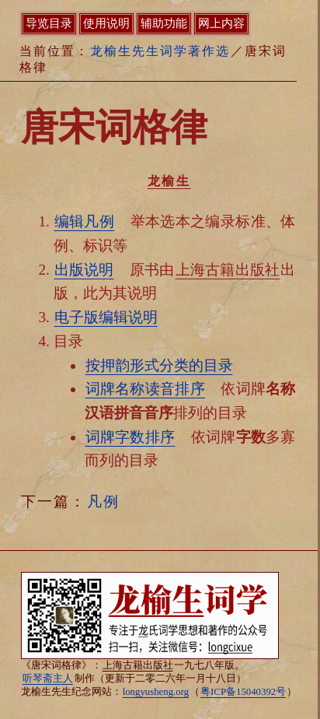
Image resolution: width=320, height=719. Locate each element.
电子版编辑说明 (106, 317)
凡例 (103, 501)
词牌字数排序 (130, 437)
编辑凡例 (84, 221)
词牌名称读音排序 (145, 389)
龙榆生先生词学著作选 (160, 51)
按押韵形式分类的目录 (159, 365)
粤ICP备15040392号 (243, 691)
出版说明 (84, 269)
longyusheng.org (156, 691)
